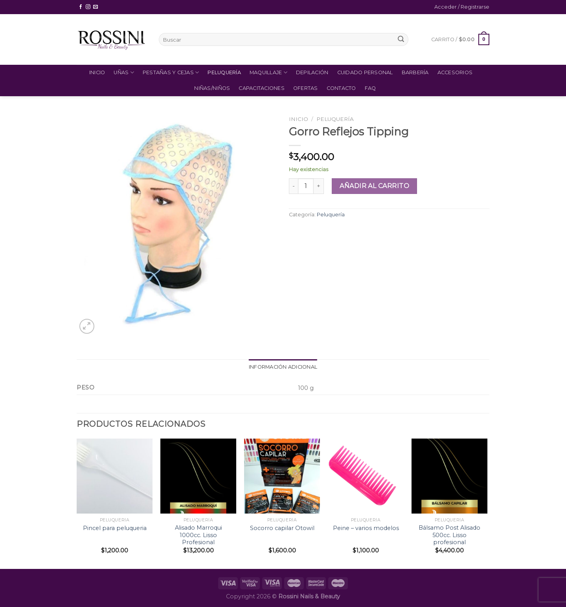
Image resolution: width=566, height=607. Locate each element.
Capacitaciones (262, 88)
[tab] (283, 367)
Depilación (312, 72)
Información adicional (283, 367)
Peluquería (224, 72)
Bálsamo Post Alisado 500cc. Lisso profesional (449, 535)
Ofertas (305, 88)
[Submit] (401, 39)
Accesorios (455, 72)
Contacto (341, 88)
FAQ (370, 88)
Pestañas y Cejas (171, 72)
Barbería (415, 72)
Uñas (124, 72)
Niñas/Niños (212, 88)
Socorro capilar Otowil (282, 528)
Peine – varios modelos (366, 528)
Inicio (97, 72)
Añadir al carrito (374, 186)
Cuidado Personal (365, 72)
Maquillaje (268, 72)
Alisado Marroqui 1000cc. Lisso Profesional (198, 535)
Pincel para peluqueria (115, 528)
